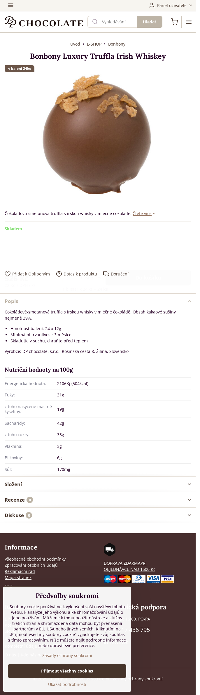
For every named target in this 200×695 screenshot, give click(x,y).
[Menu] (189, 22)
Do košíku (148, 247)
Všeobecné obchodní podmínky (35, 559)
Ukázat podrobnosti (67, 685)
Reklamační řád (20, 571)
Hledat (149, 22)
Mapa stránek (18, 577)
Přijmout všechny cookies (67, 671)
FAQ (9, 586)
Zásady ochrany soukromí (138, 679)
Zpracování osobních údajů (31, 565)
